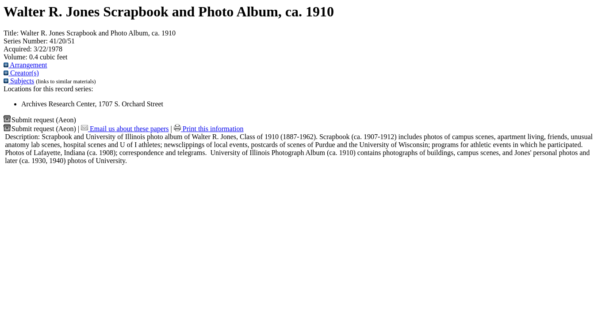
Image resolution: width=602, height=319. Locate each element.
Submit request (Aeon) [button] (40, 120)
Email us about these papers (125, 128)
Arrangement (25, 65)
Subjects (19, 81)
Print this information (209, 128)
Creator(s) (21, 73)
